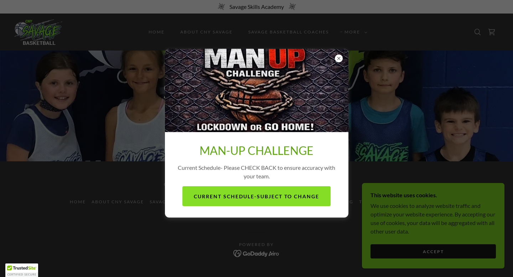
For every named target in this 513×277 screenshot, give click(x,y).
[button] (21, 270)
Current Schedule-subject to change (256, 196)
